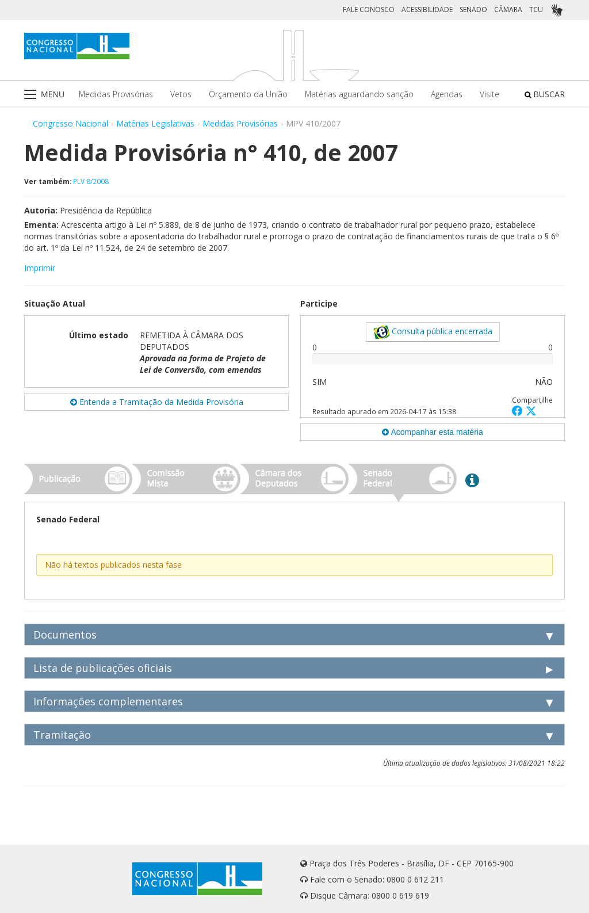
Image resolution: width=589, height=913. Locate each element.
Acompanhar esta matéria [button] (432, 432)
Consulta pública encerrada (432, 332)
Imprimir (39, 267)
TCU (536, 9)
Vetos (181, 94)
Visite (489, 94)
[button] (519, 410)
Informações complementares (108, 701)
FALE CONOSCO (369, 9)
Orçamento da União (248, 94)
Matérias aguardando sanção (359, 94)
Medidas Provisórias (116, 94)
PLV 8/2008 (91, 181)
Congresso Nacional (70, 123)
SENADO (473, 9)
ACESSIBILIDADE (427, 9)
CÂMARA (508, 9)
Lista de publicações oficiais (102, 668)
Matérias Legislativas (155, 123)
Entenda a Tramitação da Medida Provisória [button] (156, 401)
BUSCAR (545, 94)
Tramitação (62, 735)
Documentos (65, 634)
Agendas (446, 94)
